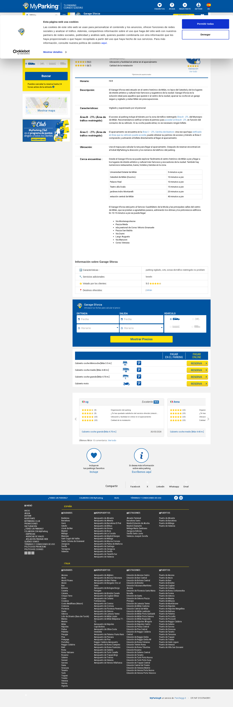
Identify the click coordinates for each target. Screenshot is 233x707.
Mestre (64, 621)
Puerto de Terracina (167, 634)
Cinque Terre (66, 596)
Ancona (64, 575)
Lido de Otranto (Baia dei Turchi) (75, 616)
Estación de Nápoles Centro (138, 624)
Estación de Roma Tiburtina (138, 647)
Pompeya (65, 639)
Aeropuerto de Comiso (103, 603)
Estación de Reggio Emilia (138, 637)
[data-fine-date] (38, 51)
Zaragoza (65, 544)
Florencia (65, 608)
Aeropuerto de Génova (103, 611)
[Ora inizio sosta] (99, 328)
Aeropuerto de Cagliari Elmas (106, 596)
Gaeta (63, 611)
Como (63, 598)
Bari (63, 585)
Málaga (64, 533)
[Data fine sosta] (143, 319)
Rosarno (64, 655)
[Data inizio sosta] (99, 319)
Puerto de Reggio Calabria (170, 621)
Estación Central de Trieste (138, 665)
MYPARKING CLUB (32, 521)
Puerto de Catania (166, 588)
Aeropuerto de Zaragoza (104, 549)
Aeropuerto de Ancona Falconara (108, 578)
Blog (116, 497)
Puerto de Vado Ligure (168, 642)
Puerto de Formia (166, 593)
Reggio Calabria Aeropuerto (106, 642)
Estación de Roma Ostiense (138, 642)
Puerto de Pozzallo (167, 616)
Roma (63, 650)
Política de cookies (33, 549)
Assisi (63, 583)
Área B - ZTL (183, 117)
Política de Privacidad (35, 546)
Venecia (64, 680)
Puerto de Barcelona (167, 520)
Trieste (64, 678)
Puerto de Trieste (166, 639)
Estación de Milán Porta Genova (140, 616)
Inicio (27, 510)
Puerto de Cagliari (167, 585)
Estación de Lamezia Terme (138, 603)
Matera (64, 619)
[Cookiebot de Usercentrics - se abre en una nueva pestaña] (21, 36)
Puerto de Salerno (166, 624)
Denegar (205, 19)
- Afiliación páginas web (36, 539)
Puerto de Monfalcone (168, 603)
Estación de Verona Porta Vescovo (141, 673)
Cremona (65, 606)
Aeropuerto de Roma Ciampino (107, 644)
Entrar (27, 516)
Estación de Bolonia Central (138, 580)
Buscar (46, 76)
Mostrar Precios (141, 339)
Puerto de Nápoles (167, 606)
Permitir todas (205, 8)
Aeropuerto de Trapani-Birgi (106, 655)
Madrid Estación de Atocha (138, 523)
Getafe (64, 526)
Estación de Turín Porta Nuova (140, 657)
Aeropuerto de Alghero (103, 575)
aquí (104, 27)
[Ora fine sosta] (143, 328)
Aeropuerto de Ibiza (102, 531)
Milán (149, 290)
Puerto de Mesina (166, 598)
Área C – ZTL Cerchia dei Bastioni (158, 132)
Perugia (64, 634)
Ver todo (112, 440)
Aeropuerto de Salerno (103, 650)
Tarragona (65, 549)
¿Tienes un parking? (58, 497)
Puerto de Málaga (166, 523)
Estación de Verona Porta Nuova (140, 670)
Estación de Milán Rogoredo (139, 619)
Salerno (64, 657)
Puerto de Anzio (166, 578)
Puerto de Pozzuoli (167, 619)
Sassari (64, 660)
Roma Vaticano (67, 652)
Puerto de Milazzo (167, 601)
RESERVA (199, 363)
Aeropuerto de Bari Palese (105, 580)
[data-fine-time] (60, 51)
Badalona (65, 518)
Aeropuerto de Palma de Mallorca (108, 544)
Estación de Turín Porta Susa (139, 660)
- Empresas (29, 534)
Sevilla (64, 546)
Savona (64, 662)
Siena (63, 665)
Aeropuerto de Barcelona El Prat (107, 523)
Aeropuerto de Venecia (103, 660)
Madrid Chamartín (134, 526)
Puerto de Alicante (167, 518)
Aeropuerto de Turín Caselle (106, 652)
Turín (63, 673)
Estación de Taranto (135, 655)
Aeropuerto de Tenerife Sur (105, 554)
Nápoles (64, 626)
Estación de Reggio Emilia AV (139, 639)
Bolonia (64, 588)
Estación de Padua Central (138, 626)
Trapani (64, 675)
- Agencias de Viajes (34, 536)
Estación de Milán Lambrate (138, 611)
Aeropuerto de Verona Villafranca (108, 662)
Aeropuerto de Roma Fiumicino (107, 647)
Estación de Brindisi (135, 583)
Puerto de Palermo (167, 614)
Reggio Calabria (68, 644)
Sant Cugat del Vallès (70, 538)
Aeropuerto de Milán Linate (105, 616)
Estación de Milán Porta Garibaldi (141, 614)
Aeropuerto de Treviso (103, 657)
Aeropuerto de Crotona (104, 606)
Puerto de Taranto (166, 631)
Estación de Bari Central (137, 578)
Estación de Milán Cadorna (138, 606)
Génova (64, 614)
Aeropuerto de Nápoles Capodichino (104, 625)
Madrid (64, 531)
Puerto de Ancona (166, 575)
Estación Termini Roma (136, 644)
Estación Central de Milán (137, 608)
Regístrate (29, 518)
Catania (64, 593)
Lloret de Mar (67, 528)
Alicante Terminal (134, 518)
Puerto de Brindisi (166, 583)
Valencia (64, 551)
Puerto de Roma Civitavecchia (172, 590)
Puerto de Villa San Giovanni (171, 647)
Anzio (63, 578)
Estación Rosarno (134, 650)
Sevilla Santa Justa (135, 533)
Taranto (64, 670)
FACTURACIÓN (30, 526)
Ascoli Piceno (67, 580)
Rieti (63, 647)
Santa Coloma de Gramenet (72, 541)
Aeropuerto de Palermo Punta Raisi (109, 634)
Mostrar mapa (46, 111)
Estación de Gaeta (134, 596)
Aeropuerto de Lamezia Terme (106, 614)
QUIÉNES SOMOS (31, 541)
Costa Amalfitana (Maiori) (72, 603)
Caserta (64, 590)
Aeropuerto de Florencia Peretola (108, 608)
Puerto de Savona (166, 626)
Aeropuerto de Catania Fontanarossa (103, 599)
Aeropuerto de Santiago (104, 546)
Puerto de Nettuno (167, 611)
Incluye (94, 472)
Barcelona (65, 520)
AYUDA (27, 513)
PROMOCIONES (31, 523)
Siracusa (65, 668)
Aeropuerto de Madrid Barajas (107, 536)
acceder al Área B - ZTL (176, 120)
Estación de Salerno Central (138, 652)
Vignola (64, 686)
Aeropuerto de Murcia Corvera (107, 541)
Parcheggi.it (180, 698)
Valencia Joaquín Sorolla (137, 536)
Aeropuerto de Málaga (103, 538)
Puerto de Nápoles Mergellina (172, 608)
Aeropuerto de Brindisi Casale (107, 593)
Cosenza (65, 601)
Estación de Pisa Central (137, 629)
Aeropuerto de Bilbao (103, 526)
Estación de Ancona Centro (138, 575)
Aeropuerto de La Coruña (105, 533)
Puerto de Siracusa (167, 629)
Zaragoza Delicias (134, 531)
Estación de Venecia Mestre (138, 668)
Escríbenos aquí (141, 472)
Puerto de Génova (166, 596)
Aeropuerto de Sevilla (103, 551)
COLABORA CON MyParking (91, 497)
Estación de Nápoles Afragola (139, 621)
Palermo (64, 631)
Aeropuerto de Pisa (102, 639)
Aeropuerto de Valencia (104, 556)
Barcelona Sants (133, 520)
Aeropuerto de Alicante (104, 518)
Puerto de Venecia (167, 644)
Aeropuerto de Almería (103, 520)
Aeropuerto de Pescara (104, 637)
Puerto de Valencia (167, 526)
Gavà (63, 523)
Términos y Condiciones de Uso (145, 497)
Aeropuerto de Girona (103, 528)
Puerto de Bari (165, 580)
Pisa (63, 637)
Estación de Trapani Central (138, 662)
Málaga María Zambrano (137, 528)
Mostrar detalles (52, 36)
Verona (64, 683)
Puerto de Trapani (166, 637)
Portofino (65, 642)
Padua (64, 629)
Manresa (65, 536)
